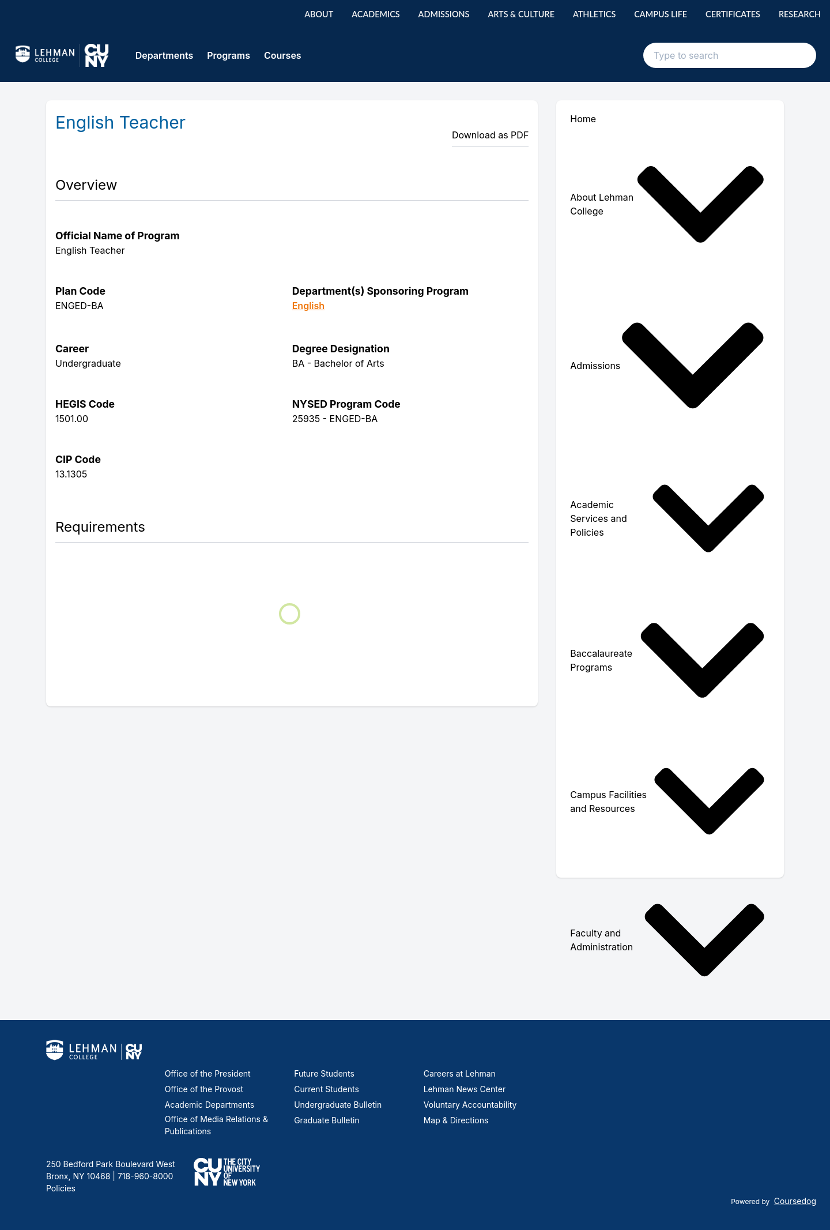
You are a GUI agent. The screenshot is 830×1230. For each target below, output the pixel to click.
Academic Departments (209, 1104)
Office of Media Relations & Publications (216, 1125)
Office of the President (208, 1073)
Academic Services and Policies (667, 518)
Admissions (444, 14)
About (318, 14)
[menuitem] (670, 204)
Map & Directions (456, 1120)
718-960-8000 (144, 1176)
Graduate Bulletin (326, 1120)
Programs (228, 55)
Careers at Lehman (460, 1073)
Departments (164, 55)
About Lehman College (667, 204)
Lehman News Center (464, 1089)
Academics (375, 14)
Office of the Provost (204, 1089)
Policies (61, 1188)
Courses (282, 55)
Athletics (594, 14)
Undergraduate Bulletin (338, 1104)
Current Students (326, 1089)
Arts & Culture (521, 14)
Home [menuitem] (583, 119)
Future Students (324, 1073)
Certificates (732, 14)
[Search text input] (729, 55)
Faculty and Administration (667, 940)
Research (800, 14)
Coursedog (795, 1201)
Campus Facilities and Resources (667, 801)
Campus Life (660, 14)
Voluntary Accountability (470, 1104)
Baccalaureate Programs (667, 660)
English (308, 305)
